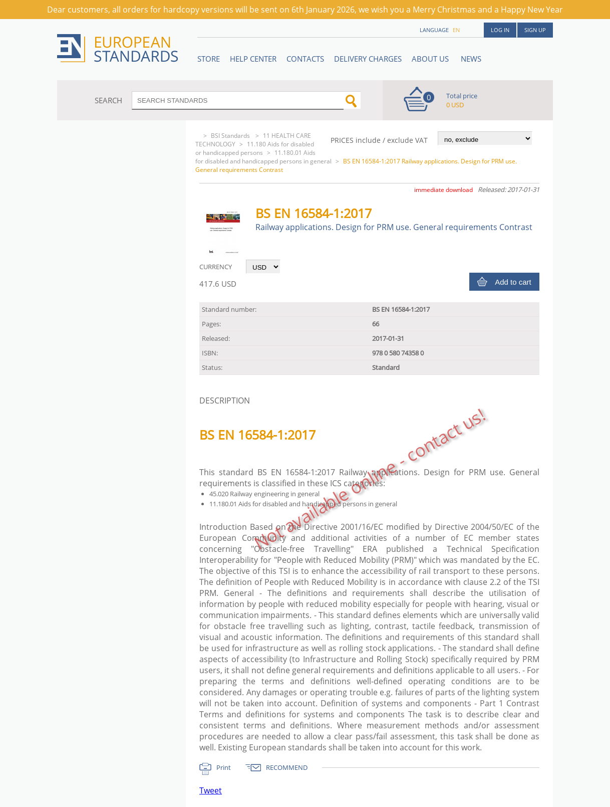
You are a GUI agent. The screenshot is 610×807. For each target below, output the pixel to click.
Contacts (305, 59)
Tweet (210, 790)
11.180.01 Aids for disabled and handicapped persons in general (263, 156)
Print (223, 767)
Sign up (535, 30)
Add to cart (513, 282)
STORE (208, 59)
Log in (500, 30)
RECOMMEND (287, 767)
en (456, 30)
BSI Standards (231, 135)
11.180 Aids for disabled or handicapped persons (254, 148)
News (471, 59)
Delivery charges (368, 59)
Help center (253, 59)
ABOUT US (431, 59)
